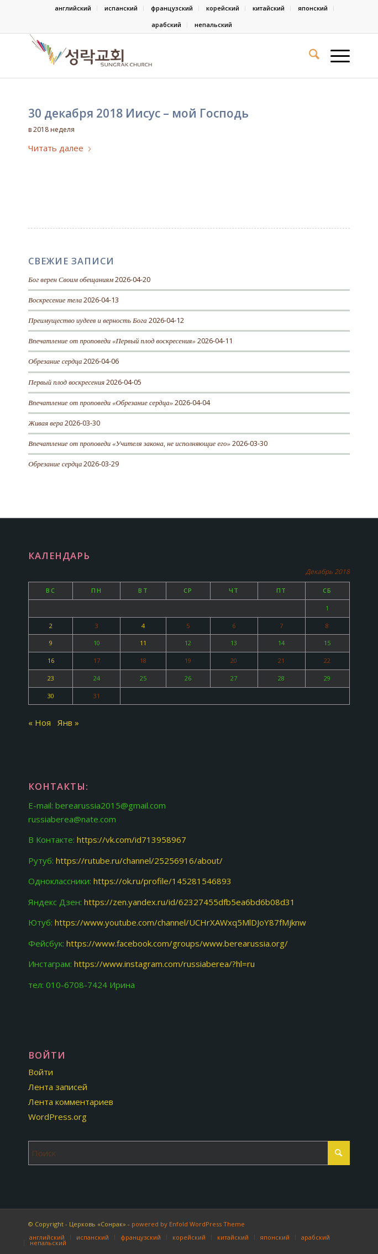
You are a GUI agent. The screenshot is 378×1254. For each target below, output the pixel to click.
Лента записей (57, 1086)
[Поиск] (308, 56)
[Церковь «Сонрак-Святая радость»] (156, 56)
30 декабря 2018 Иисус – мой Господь (138, 113)
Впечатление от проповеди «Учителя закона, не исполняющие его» (129, 444)
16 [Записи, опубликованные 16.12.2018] (51, 660)
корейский (222, 8)
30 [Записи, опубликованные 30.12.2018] (51, 696)
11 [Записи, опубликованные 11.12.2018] (143, 643)
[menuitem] (73, 8)
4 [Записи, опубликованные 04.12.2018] (143, 625)
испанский (121, 8)
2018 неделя (54, 129)
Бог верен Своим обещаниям (70, 280)
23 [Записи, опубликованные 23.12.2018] (51, 678)
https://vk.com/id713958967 (131, 839)
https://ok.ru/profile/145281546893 (162, 880)
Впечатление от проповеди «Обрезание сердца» (100, 403)
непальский (213, 24)
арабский (166, 24)
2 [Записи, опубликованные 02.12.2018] (51, 625)
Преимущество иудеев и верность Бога (87, 321)
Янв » (68, 722)
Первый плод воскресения (66, 382)
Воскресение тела (55, 300)
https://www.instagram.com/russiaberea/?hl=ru (164, 963)
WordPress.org (57, 1116)
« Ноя (39, 722)
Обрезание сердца (55, 361)
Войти (40, 1071)
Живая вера (45, 423)
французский (172, 8)
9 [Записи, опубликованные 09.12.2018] (51, 643)
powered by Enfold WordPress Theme (188, 1224)
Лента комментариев (70, 1101)
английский (73, 8)
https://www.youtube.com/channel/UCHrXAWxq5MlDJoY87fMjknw (180, 922)
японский (313, 8)
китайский (269, 8)
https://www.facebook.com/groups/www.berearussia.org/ (177, 943)
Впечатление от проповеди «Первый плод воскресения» (112, 341)
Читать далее (60, 147)
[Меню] (334, 56)
